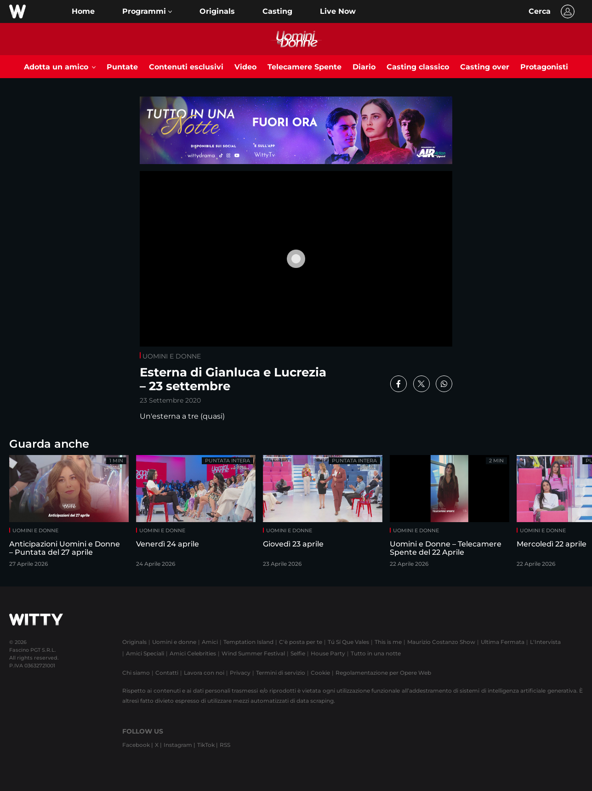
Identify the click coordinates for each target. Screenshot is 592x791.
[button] (147, 11)
